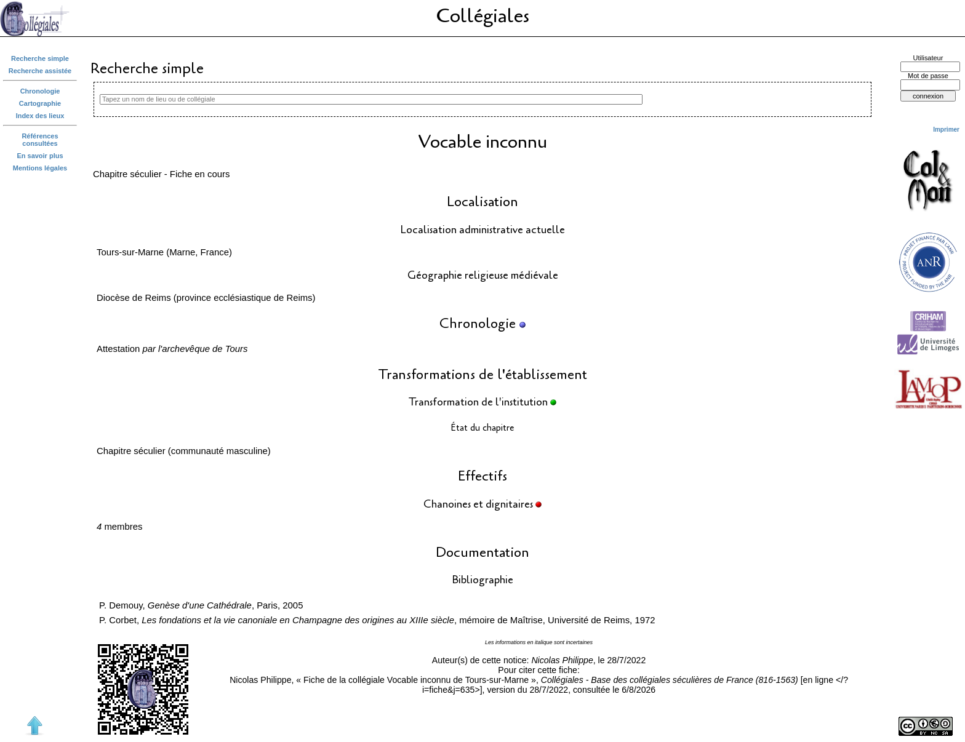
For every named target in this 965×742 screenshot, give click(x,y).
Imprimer (946, 129)
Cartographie (40, 103)
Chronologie (40, 91)
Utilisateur (928, 58)
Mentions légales (40, 168)
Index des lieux (40, 115)
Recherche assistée (40, 70)
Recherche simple (40, 58)
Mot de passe (928, 75)
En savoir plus (40, 155)
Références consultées (40, 139)
